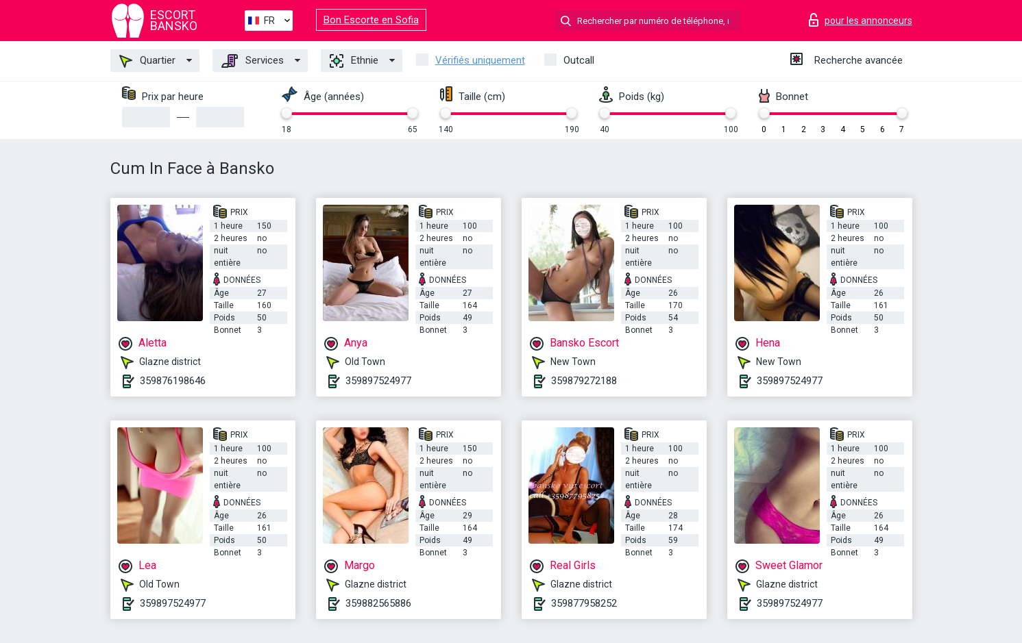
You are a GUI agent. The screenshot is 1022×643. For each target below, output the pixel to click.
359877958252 (584, 603)
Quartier (147, 61)
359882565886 (378, 603)
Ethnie (354, 61)
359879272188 (584, 381)
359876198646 (173, 381)
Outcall (578, 60)
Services (252, 61)
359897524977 (378, 381)
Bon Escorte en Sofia (371, 20)
